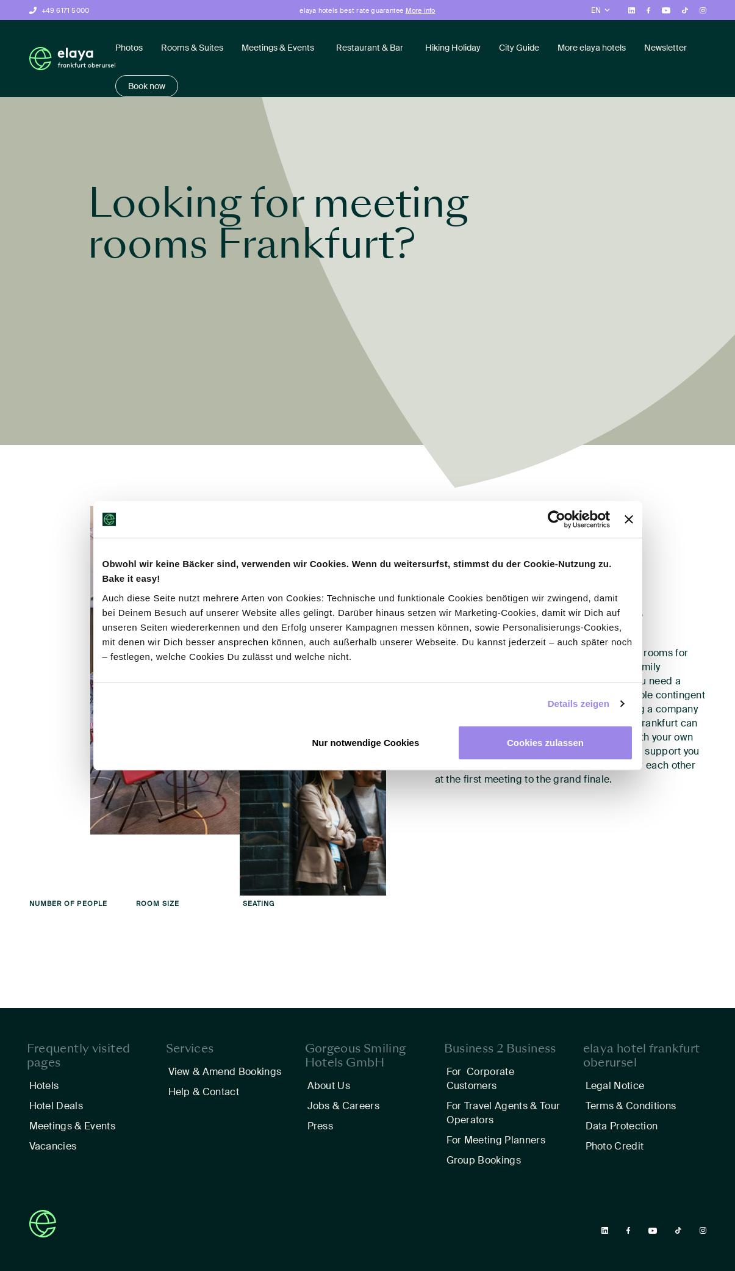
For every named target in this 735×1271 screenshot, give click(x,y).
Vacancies (53, 1146)
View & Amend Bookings (225, 1071)
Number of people (68, 903)
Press (320, 1126)
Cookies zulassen (545, 742)
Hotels (44, 1085)
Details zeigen (578, 703)
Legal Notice (615, 1085)
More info (421, 10)
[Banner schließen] (629, 519)
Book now (146, 86)
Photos (129, 47)
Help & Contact (203, 1091)
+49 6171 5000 (65, 10)
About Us (329, 1085)
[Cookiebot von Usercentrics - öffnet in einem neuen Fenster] (556, 519)
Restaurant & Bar (369, 47)
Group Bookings (483, 1160)
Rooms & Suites (192, 47)
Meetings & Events (278, 47)
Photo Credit (615, 1146)
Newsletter (665, 47)
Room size (158, 903)
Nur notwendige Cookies (365, 742)
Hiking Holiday (453, 47)
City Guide (519, 47)
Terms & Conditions (631, 1105)
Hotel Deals (56, 1105)
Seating (259, 903)
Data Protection (622, 1126)
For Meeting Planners (495, 1140)
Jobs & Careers (343, 1105)
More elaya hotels (592, 47)
